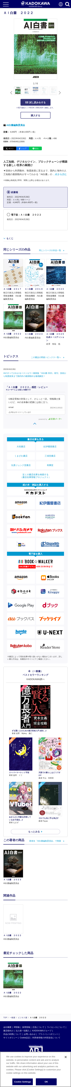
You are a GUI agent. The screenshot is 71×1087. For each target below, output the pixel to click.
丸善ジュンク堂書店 (21, 465)
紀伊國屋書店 (50, 446)
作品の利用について (12, 1034)
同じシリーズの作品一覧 (50, 250)
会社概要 (7, 1027)
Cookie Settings (22, 1082)
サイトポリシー (10, 1038)
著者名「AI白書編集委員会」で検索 (45, 841)
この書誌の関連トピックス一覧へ (46, 357)
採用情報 (26, 1027)
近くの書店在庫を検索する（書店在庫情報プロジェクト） (35, 475)
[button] (59, 92)
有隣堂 (50, 465)
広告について (38, 1027)
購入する (35, 115)
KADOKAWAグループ (42, 1031)
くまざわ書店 (21, 456)
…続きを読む (60, 174)
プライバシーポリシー (48, 1034)
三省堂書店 (50, 456)
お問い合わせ (30, 1034)
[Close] (65, 1057)
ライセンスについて (56, 1027)
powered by (50, 419)
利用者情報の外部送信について (46, 1038)
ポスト (11, 148)
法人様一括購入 (23, 1031)
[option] (14, 922)
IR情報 (17, 1027)
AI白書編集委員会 (15, 125)
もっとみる (34, 831)
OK (46, 1082)
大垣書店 (21, 446)
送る (37, 148)
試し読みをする (35, 102)
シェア (24, 148)
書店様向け (8, 1031)
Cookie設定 (25, 1038)
